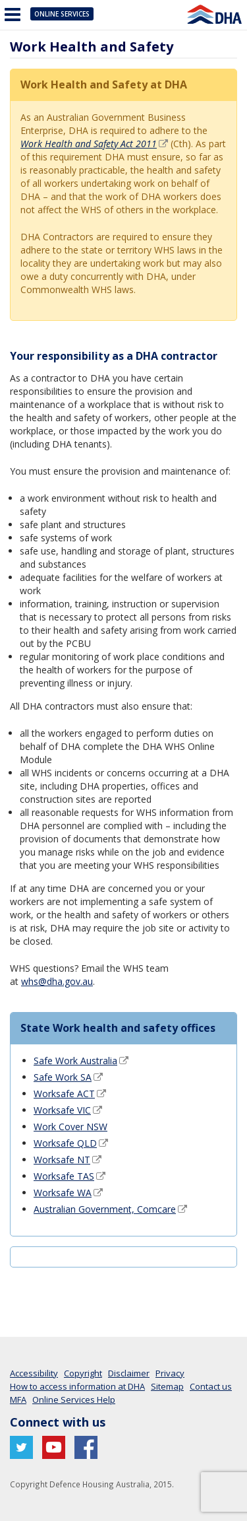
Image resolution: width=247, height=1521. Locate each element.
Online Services (62, 13)
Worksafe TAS (64, 1176)
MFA (18, 1399)
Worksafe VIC (62, 1110)
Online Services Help (73, 1399)
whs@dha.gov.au (57, 981)
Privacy (169, 1373)
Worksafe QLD (65, 1143)
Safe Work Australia (75, 1060)
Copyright (83, 1373)
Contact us (211, 1386)
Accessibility (34, 1373)
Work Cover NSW (70, 1126)
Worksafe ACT (64, 1093)
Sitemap (167, 1386)
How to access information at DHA (77, 1386)
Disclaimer (129, 1373)
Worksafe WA (63, 1192)
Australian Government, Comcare (105, 1209)
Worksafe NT (62, 1159)
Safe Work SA (63, 1077)
